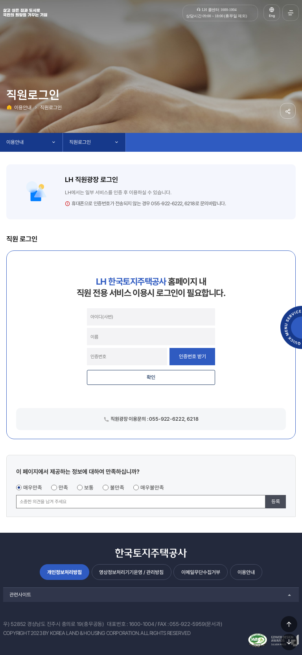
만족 (63, 487)
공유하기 (288, 111)
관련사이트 (20, 595)
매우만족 (32, 487)
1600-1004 (141, 624)
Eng (272, 16)
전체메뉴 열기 (290, 12)
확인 (151, 377)
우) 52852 (14, 624)
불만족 (117, 487)
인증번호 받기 (192, 356)
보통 (89, 487)
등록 (275, 501)
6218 (189, 203)
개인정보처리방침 (64, 572)
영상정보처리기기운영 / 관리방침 (131, 572)
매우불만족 (152, 487)
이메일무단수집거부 (200, 572)
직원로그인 (51, 107)
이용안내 (22, 107)
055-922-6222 (166, 203)
